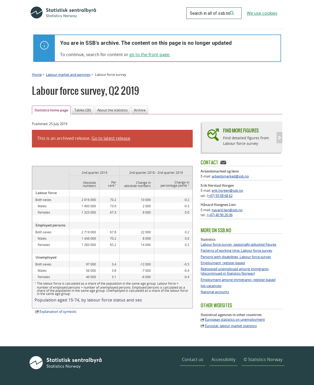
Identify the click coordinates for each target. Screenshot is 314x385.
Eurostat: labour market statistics (231, 326)
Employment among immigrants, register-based (238, 280)
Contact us (192, 359)
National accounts (215, 292)
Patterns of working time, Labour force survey (236, 250)
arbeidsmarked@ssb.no (230, 176)
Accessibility (223, 359)
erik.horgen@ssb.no (227, 190)
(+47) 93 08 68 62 (220, 195)
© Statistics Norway (263, 359)
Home (37, 74)
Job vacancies (211, 286)
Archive (140, 110)
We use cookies (262, 13)
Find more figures (241, 130)
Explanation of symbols (58, 311)
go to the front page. (149, 54)
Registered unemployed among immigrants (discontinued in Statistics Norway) (235, 271)
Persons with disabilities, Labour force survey (236, 257)
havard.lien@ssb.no (227, 210)
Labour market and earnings (68, 74)
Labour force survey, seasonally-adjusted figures (238, 244)
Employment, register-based (223, 263)
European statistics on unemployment (235, 319)
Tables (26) (82, 110)
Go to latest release (110, 138)
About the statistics (112, 110)
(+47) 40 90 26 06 (220, 215)
